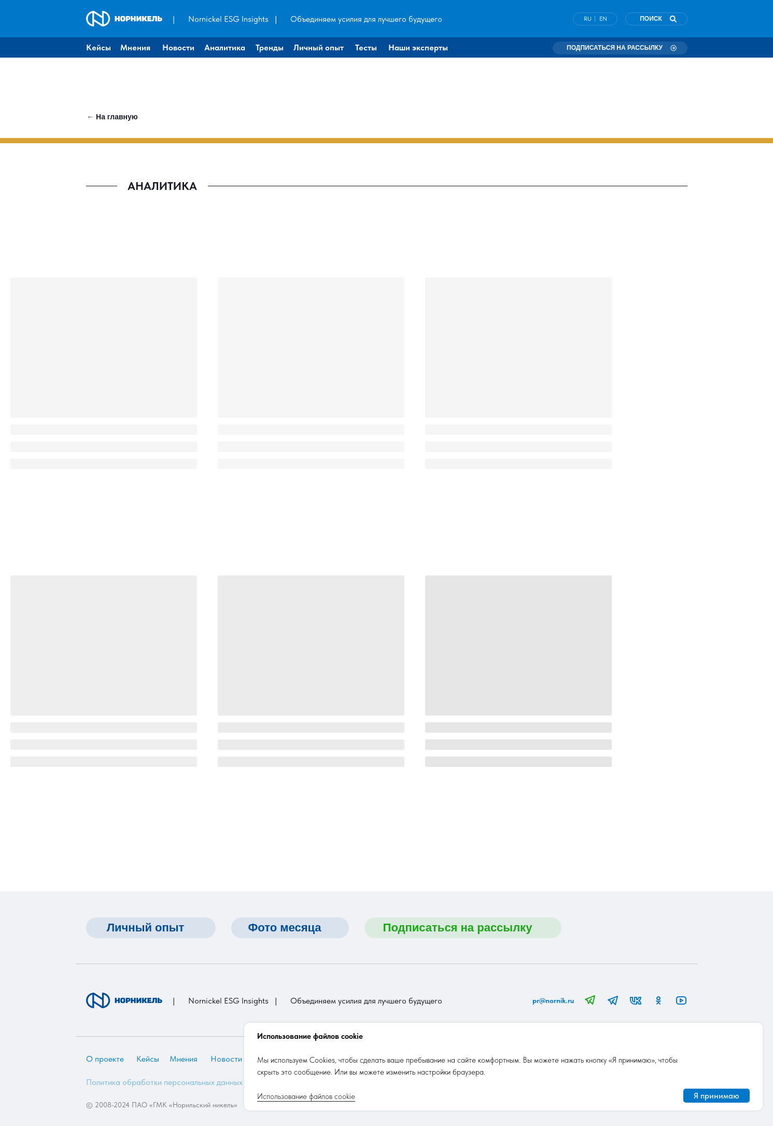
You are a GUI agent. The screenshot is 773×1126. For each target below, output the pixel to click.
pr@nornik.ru (553, 1000)
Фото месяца (284, 927)
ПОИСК (651, 18)
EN (603, 18)
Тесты (366, 47)
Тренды (270, 47)
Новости (178, 47)
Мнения (135, 47)
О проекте (105, 1059)
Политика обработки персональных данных (164, 1082)
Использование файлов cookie (306, 1096)
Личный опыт (318, 47)
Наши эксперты (418, 47)
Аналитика (224, 47)
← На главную (112, 117)
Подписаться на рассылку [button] (615, 47)
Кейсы (98, 47)
